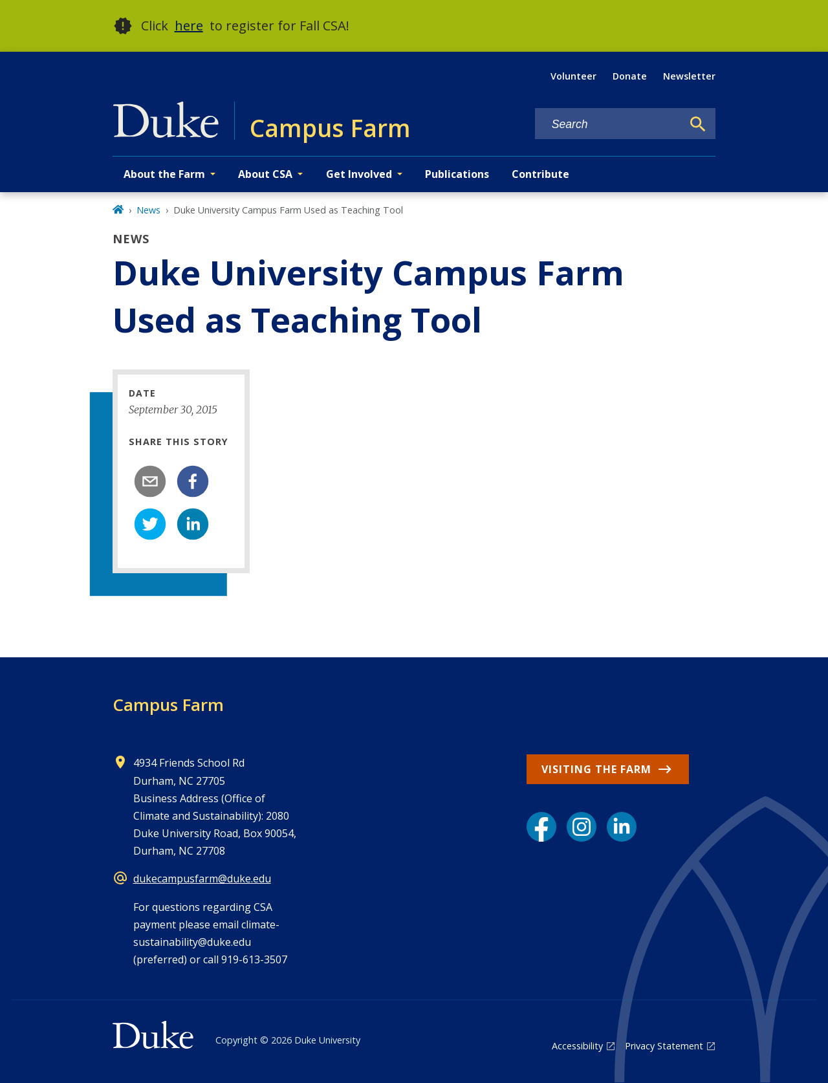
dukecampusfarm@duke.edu (202, 878)
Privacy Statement (664, 1046)
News (148, 210)
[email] (150, 481)
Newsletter (689, 76)
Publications (457, 174)
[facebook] (193, 481)
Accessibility (577, 1046)
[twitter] (150, 524)
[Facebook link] (541, 827)
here (189, 25)
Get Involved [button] (359, 174)
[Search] (698, 124)
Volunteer (573, 76)
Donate (630, 76)
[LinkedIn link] (622, 827)
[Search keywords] (609, 124)
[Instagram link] (581, 827)
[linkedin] (193, 524)
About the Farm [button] (164, 174)
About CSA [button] (265, 174)
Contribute (540, 174)
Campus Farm (168, 704)
